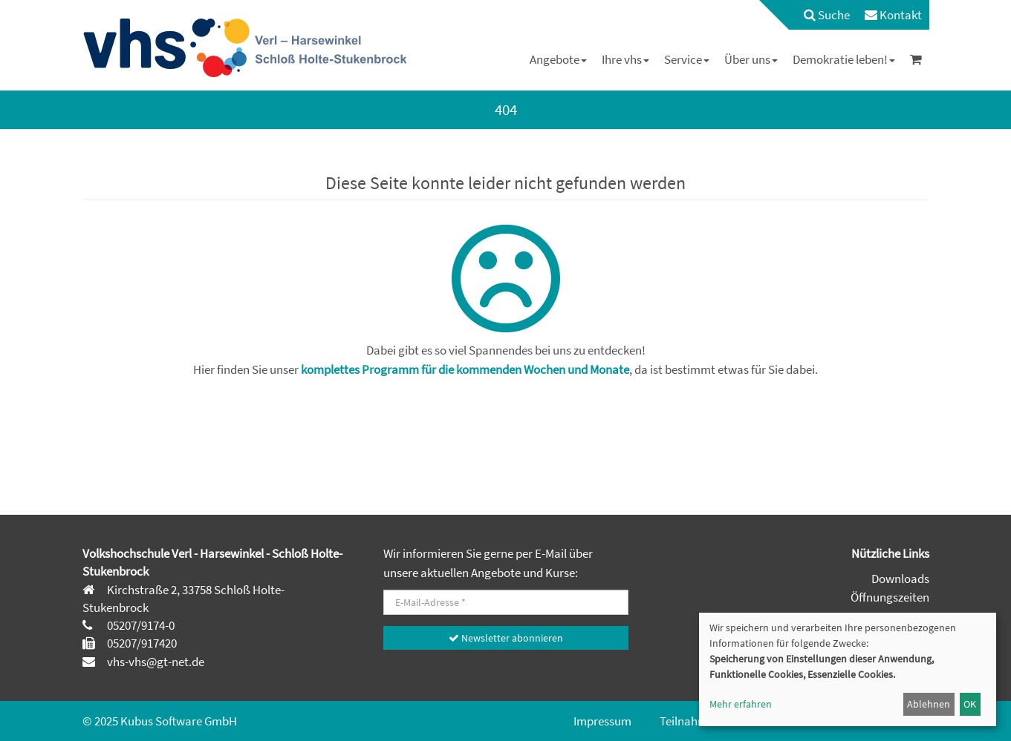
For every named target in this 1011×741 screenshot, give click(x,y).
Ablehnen (928, 704)
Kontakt (893, 15)
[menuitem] (819, 15)
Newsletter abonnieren (506, 638)
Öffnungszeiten (890, 597)
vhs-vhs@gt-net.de (154, 661)
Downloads (900, 578)
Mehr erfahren (740, 704)
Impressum (602, 721)
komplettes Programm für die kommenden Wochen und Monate (465, 369)
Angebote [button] (558, 59)
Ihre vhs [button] (625, 59)
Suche (827, 15)
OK (969, 704)
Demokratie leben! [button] (844, 59)
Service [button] (686, 59)
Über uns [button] (751, 59)
